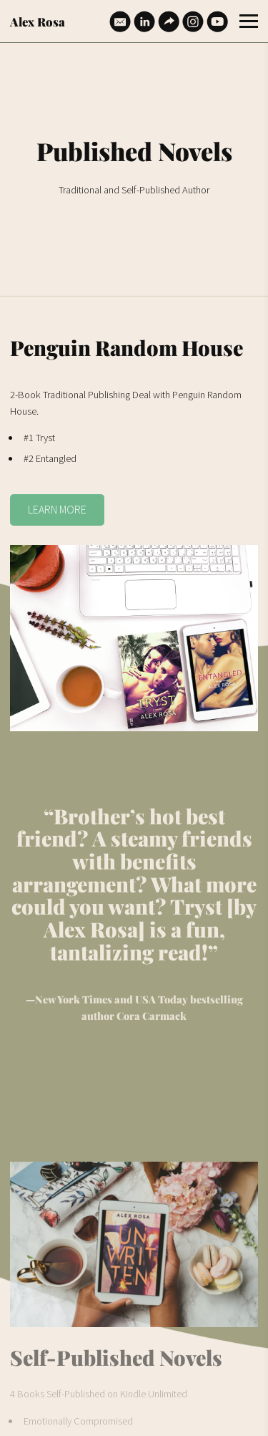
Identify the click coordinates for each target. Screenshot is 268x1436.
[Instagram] (193, 21)
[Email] (120, 21)
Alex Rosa (37, 21)
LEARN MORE (57, 509)
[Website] (168, 21)
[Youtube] (217, 21)
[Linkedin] (144, 21)
